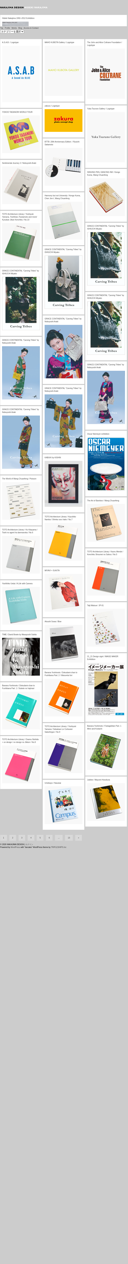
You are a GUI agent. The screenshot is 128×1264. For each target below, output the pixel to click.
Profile (7, 256)
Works (14, 256)
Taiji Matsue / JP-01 (95, 834)
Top (1, 256)
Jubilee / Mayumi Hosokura (98, 1008)
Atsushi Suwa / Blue (53, 850)
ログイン (29, 1261)
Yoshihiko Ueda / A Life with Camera (17, 812)
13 (69, 1255)
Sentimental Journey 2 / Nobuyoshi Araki (19, 391)
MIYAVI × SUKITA (52, 799)
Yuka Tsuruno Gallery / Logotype (100, 337)
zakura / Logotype (52, 334)
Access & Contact (31, 256)
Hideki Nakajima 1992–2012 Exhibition (18, 207)
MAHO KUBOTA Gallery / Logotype (59, 271)
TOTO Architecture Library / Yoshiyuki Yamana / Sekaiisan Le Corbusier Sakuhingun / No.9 (60, 957)
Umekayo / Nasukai (53, 1011)
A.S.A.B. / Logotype (10, 271)
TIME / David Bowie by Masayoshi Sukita (19, 863)
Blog (20, 256)
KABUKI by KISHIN (53, 686)
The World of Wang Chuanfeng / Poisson (19, 707)
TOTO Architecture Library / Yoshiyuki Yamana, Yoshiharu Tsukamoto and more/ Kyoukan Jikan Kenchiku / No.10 (19, 445)
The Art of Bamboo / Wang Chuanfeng (103, 729)
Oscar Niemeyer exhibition (98, 662)
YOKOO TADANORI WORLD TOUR (17, 340)
